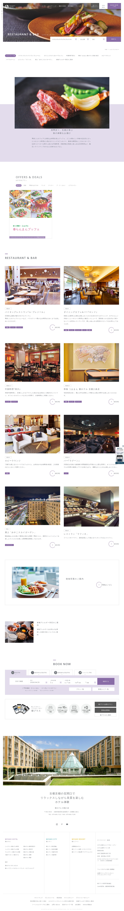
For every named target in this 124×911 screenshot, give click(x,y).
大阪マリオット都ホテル (12, 854)
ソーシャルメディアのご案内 (40, 904)
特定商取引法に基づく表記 (38, 901)
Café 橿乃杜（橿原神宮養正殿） (106, 886)
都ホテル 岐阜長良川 (29, 846)
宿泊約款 (59, 897)
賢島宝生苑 (100, 850)
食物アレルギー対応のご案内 (85, 901)
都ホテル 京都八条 (29, 852)
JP (86, 6)
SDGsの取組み (87, 904)
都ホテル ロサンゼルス (11, 865)
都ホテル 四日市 (28, 849)
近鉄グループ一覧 (67, 904)
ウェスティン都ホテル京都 (12, 852)
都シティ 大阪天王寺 (52, 852)
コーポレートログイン (49, 688)
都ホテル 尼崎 (27, 854)
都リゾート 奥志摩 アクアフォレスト (82, 852)
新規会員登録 (105, 710)
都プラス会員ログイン (95, 6)
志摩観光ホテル (76, 846)
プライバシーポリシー (82, 897)
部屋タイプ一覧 (103, 689)
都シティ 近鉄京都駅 (52, 849)
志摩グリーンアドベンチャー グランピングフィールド (105, 874)
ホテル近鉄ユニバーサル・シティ (106, 845)
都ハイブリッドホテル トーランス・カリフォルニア (19, 868)
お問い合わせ (56, 904)
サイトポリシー (69, 897)
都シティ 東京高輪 (51, 846)
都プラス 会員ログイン (105, 704)
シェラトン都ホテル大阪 (12, 849)
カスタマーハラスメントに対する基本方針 (61, 901)
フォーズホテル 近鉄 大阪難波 (105, 869)
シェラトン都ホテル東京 (12, 846)
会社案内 (78, 904)
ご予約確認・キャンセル (30, 688)
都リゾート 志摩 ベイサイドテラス (81, 849)
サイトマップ (39, 897)
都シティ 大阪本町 (51, 854)
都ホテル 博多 (27, 857)
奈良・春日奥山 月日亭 (103, 856)
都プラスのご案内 (105, 715)
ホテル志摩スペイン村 (103, 848)
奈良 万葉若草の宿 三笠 (104, 853)
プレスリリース (49, 897)
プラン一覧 (80, 689)
